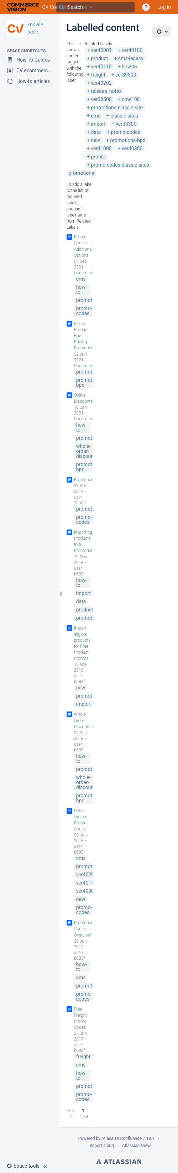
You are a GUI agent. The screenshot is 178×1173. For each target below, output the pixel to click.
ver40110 (101, 66)
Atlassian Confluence (121, 1138)
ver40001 (101, 50)
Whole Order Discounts (83, 720)
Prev (71, 1110)
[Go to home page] (38, 7)
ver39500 (125, 75)
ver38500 (101, 99)
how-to (129, 66)
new (95, 140)
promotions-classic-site (117, 107)
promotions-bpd (128, 140)
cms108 (131, 99)
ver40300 (132, 148)
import (98, 124)
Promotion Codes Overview (84, 928)
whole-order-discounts (87, 451)
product (99, 58)
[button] (25, 1166)
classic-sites (124, 116)
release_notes (106, 91)
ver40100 (132, 50)
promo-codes (125, 132)
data (96, 132)
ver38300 (126, 124)
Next (83, 1116)
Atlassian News (137, 1145)
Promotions (85, 479)
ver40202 (101, 83)
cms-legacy (130, 58)
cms (95, 116)
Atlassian (118, 1161)
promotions (81, 173)
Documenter (85, 272)
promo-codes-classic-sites (120, 165)
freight (98, 75)
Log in (164, 7)
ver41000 (101, 148)
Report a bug (101, 1145)
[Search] (61, 7)
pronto (98, 157)
